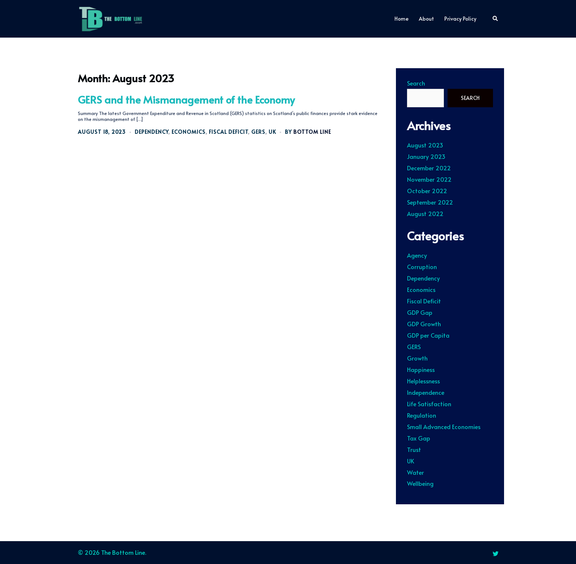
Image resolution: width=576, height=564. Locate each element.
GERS (258, 131)
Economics (189, 131)
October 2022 (427, 191)
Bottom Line (312, 131)
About (426, 18)
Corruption (422, 266)
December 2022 (429, 168)
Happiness (421, 369)
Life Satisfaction (429, 404)
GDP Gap (419, 312)
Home (401, 18)
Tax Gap (418, 438)
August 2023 (425, 145)
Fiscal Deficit (228, 131)
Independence (425, 392)
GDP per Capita (428, 335)
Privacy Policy (460, 18)
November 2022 (429, 179)
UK (272, 131)
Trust (414, 449)
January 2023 (426, 156)
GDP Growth (424, 324)
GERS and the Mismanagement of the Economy (186, 99)
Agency (417, 255)
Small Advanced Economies (443, 426)
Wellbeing (420, 483)
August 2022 (425, 213)
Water (415, 472)
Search (416, 83)
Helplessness (423, 381)
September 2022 (430, 202)
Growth (417, 358)
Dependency (151, 131)
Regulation (421, 415)
